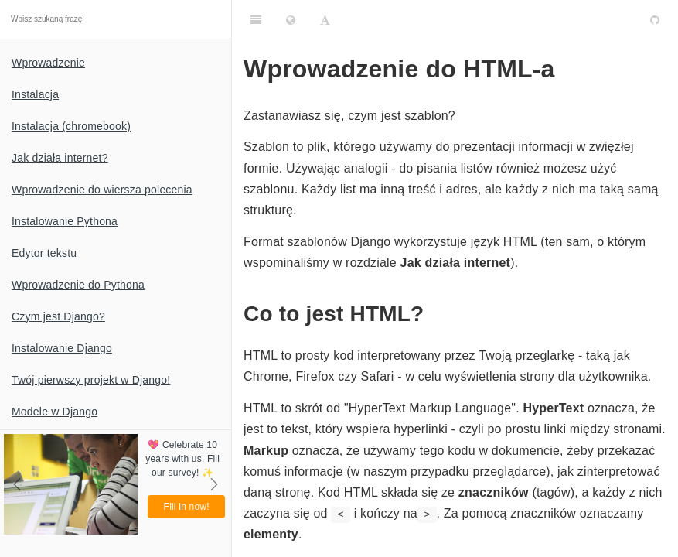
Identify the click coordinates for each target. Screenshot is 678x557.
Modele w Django (54, 411)
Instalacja (35, 94)
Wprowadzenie (48, 62)
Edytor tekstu (44, 253)
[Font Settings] (325, 19)
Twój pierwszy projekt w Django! (91, 380)
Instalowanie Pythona (65, 221)
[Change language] (291, 19)
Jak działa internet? (60, 158)
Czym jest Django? (58, 316)
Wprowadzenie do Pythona (78, 284)
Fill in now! (187, 506)
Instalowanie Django (62, 348)
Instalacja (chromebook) (71, 126)
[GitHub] (655, 19)
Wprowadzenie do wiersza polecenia (102, 189)
